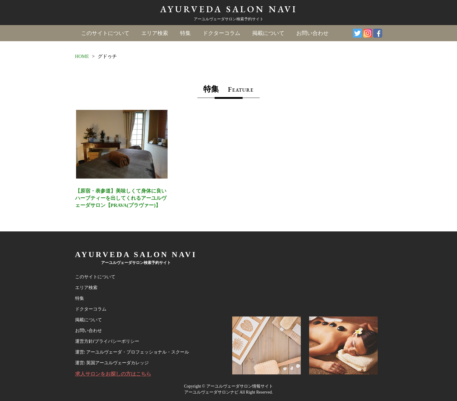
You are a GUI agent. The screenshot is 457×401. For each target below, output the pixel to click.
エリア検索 (154, 33)
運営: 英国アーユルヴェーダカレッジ (112, 362)
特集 (185, 33)
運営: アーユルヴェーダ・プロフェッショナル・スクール (132, 352)
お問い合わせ (312, 33)
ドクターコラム (221, 33)
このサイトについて (105, 33)
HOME (82, 56)
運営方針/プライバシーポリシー (107, 341)
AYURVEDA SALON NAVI (228, 9)
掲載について (268, 33)
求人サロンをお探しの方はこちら (113, 374)
